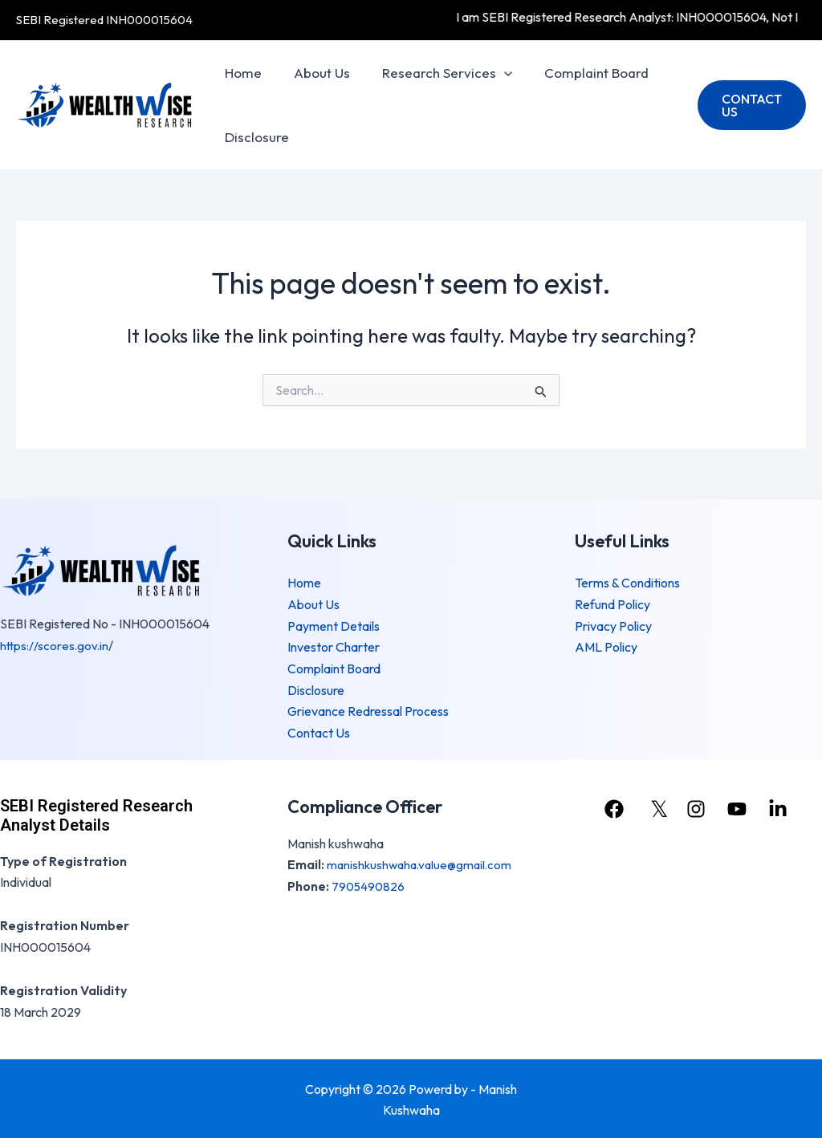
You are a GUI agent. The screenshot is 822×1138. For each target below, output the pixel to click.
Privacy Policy (613, 625)
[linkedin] (783, 807)
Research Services (435, 73)
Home (240, 72)
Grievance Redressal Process (368, 710)
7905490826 (369, 884)
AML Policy (606, 647)
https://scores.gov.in (55, 645)
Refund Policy (612, 604)
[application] (492, 73)
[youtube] (741, 807)
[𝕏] (655, 807)
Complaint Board (579, 72)
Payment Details (333, 625)
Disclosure (254, 136)
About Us (315, 72)
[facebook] (613, 807)
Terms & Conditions (627, 583)
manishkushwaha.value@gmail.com (423, 863)
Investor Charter (333, 647)
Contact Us (318, 731)
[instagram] (697, 807)
